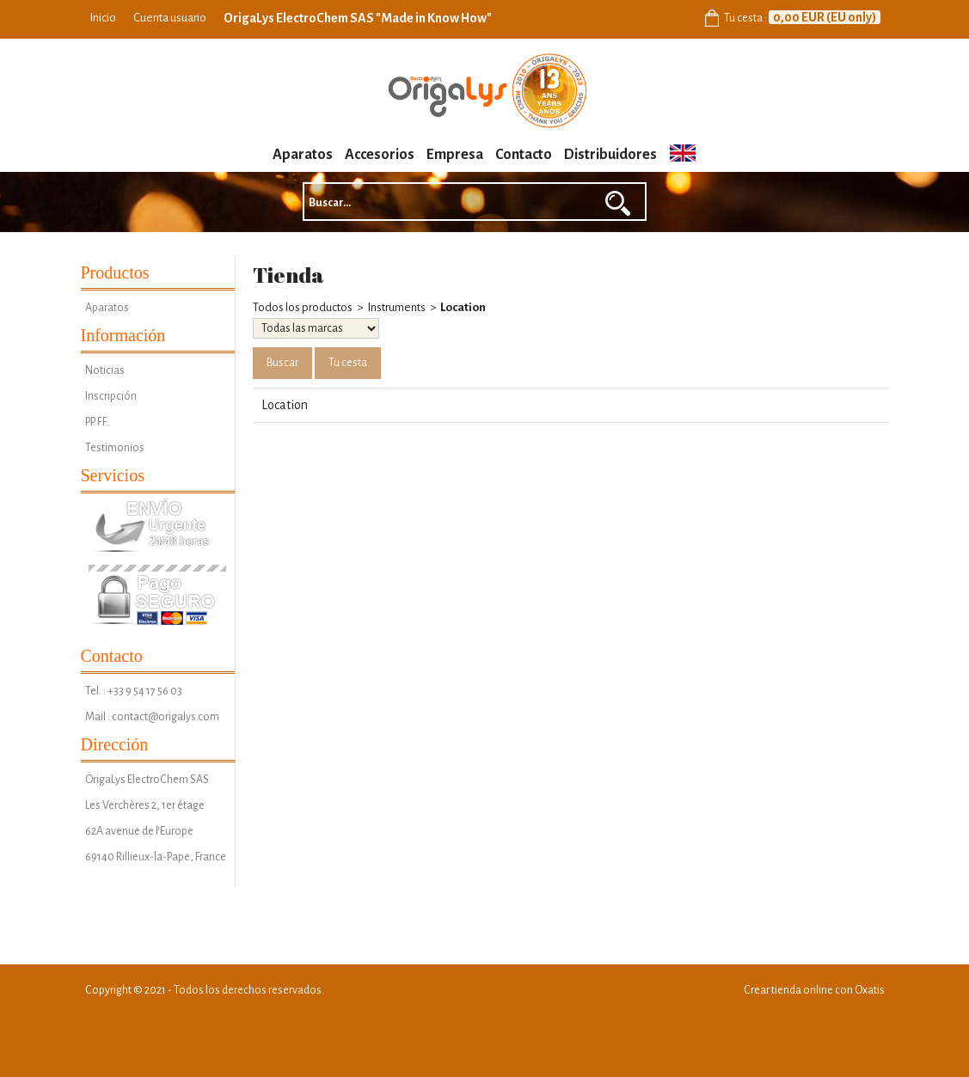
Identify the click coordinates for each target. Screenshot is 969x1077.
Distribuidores (610, 154)
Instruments (396, 307)
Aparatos (303, 154)
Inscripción (111, 396)
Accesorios (379, 154)
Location (463, 307)
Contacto (523, 154)
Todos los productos (303, 307)
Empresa (454, 154)
